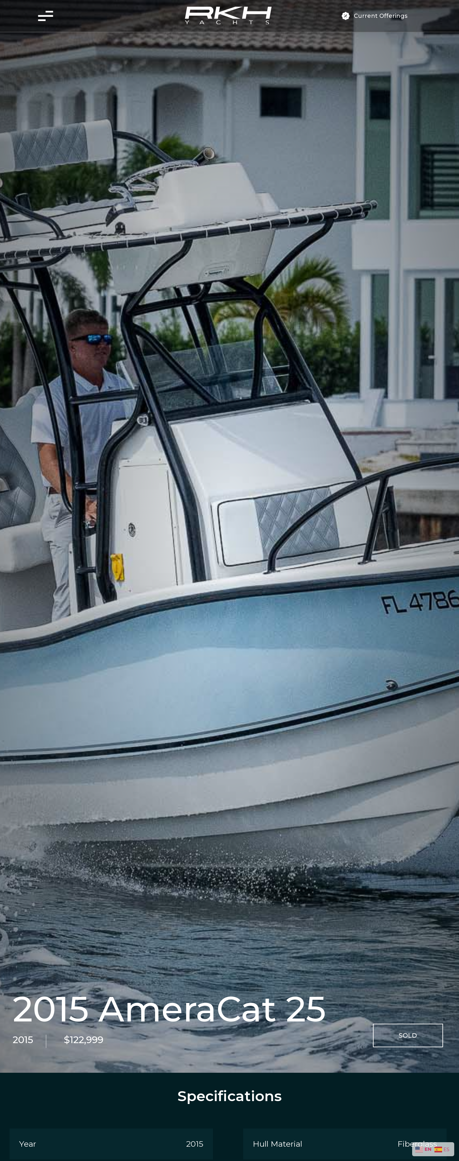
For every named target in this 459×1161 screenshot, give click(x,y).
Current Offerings (380, 15)
